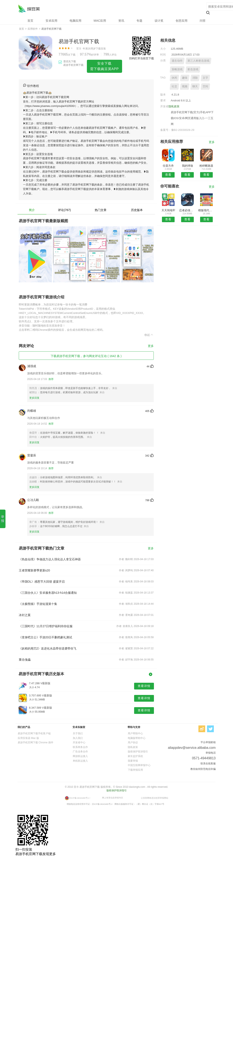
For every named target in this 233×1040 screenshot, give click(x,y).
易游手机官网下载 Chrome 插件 (35, 742)
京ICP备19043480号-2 (79, 798)
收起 (149, 335)
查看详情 (144, 686)
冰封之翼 (25, 615)
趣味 (184, 77)
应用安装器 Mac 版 (28, 738)
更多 (151, 346)
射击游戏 (192, 69)
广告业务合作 (80, 751)
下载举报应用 (135, 769)
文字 (205, 77)
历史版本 (137, 210)
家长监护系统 (135, 756)
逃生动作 (177, 60)
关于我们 (78, 733)
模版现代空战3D (206, 210)
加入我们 (78, 738)
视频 (184, 86)
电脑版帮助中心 (136, 738)
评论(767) (64, 210)
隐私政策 (173, 106)
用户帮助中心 (135, 733)
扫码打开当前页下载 (141, 58)
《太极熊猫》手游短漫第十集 (38, 604)
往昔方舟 (168, 165)
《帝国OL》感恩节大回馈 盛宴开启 (42, 581)
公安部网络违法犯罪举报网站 (154, 798)
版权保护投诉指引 (138, 751)
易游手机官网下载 (29, 8)
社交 (174, 86)
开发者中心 (79, 742)
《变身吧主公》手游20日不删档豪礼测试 (45, 637)
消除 (195, 77)
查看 (168, 174)
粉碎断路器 (206, 165)
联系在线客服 (208, 763)
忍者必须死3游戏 (187, 210)
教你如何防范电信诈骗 (203, 769)
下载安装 (101, 48)
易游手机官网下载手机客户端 (34, 733)
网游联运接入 (80, 756)
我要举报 (133, 760)
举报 (2, 518)
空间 (205, 86)
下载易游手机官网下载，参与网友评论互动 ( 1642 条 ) (86, 356)
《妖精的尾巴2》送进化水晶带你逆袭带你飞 (48, 648)
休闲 (174, 77)
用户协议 (133, 742)
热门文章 (100, 210)
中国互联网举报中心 (139, 765)
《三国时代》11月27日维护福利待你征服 (46, 626)
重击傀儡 (25, 659)
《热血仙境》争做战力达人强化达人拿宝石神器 (50, 559)
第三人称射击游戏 (198, 60)
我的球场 (187, 165)
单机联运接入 (80, 760)
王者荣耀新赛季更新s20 (34, 570)
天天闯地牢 (168, 210)
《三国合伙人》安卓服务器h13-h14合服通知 (48, 592)
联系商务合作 (80, 747)
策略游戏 (177, 69)
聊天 (195, 86)
